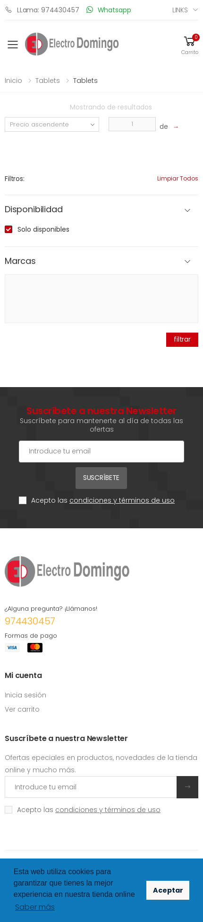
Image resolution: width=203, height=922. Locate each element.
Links (180, 10)
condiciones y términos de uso (122, 500)
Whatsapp (108, 9)
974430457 (30, 621)
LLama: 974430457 (42, 9)
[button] (189, 45)
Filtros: (15, 178)
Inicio (13, 80)
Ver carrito (22, 709)
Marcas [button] (20, 261)
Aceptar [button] (168, 890)
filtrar (182, 339)
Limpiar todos (177, 178)
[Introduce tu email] (91, 787)
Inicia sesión (25, 695)
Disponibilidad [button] (33, 210)
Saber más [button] (35, 907)
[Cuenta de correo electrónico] (101, 451)
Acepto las (103, 500)
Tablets (47, 80)
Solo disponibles (43, 229)
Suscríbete (101, 477)
